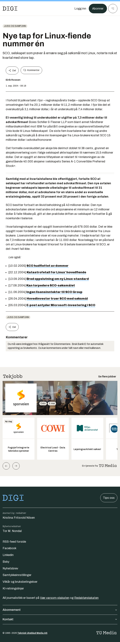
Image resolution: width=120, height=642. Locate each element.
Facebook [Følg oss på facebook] (9, 548)
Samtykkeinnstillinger (17, 575)
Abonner (97, 8)
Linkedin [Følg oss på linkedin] (8, 555)
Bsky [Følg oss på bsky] (6, 561)
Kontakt (60, 619)
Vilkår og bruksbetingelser (20, 581)
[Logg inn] (80, 8)
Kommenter (31, 70)
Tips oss (109, 497)
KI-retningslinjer (13, 588)
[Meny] (112, 8)
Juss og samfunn (15, 26)
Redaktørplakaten (86, 597)
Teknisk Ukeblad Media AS (32, 633)
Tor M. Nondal (12, 531)
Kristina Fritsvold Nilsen (19, 517)
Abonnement (60, 609)
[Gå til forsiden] (10, 8)
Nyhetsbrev (10, 568)
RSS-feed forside (14, 541)
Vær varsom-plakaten (54, 597)
